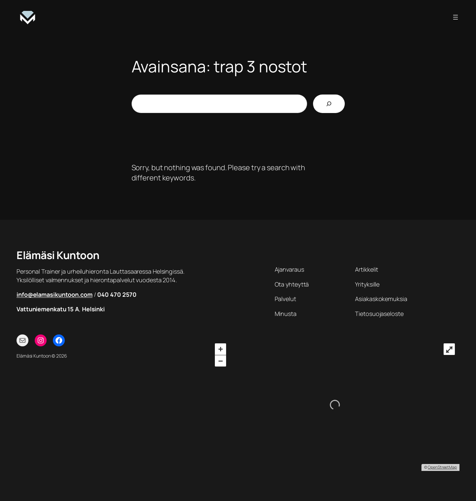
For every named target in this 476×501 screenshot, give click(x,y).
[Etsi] (329, 104)
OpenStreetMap (442, 467)
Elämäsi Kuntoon (58, 255)
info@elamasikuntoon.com (55, 294)
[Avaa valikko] (455, 17)
